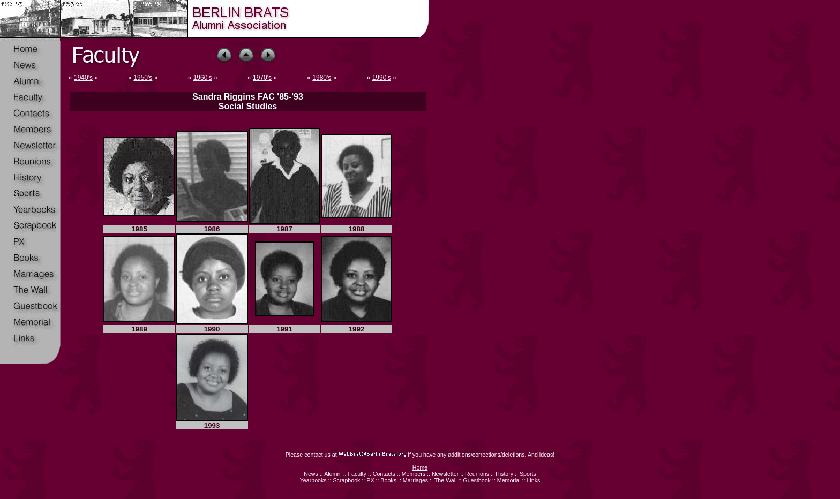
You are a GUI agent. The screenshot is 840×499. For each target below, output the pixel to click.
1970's (262, 77)
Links (533, 480)
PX (370, 480)
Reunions (477, 474)
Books (388, 480)
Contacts (384, 474)
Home (420, 467)
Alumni (333, 474)
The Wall (445, 480)
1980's (321, 77)
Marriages (415, 480)
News (311, 474)
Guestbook (477, 480)
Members (413, 474)
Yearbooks (313, 480)
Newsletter (445, 474)
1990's (381, 77)
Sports (528, 474)
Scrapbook (346, 480)
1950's (142, 77)
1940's (83, 77)
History (504, 474)
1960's (202, 77)
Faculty (357, 474)
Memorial (509, 480)
